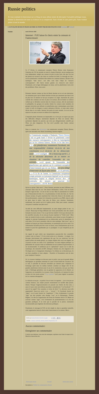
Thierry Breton (63, 135)
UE (56, 320)
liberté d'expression (50, 320)
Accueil (49, 382)
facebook (38, 320)
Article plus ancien (68, 382)
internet (43, 320)
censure (33, 320)
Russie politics (21, 8)
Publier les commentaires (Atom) (42, 385)
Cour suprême (49, 274)
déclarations (43, 129)
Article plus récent (31, 382)
